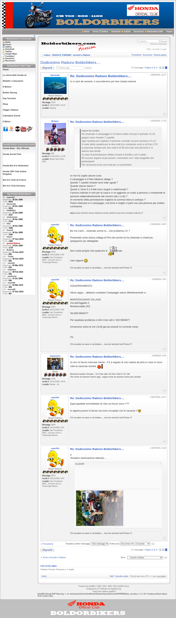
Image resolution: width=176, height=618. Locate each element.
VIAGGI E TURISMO (61, 55)
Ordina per (121, 544)
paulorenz (12, 276)
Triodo (11, 256)
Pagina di (151, 67)
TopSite (127, 31)
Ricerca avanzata (159, 44)
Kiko (9, 224)
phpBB (92, 586)
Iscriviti (156, 49)
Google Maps (11, 54)
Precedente (136, 55)
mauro (9, 237)
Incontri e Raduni (81, 55)
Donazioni (9, 58)
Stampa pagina (160, 55)
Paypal (169, 31)
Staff (111, 576)
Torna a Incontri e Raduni (54, 557)
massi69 (11, 283)
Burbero (10, 250)
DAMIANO (11, 211)
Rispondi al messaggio (47, 68)
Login (164, 49)
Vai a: (123, 557)
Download (116, 31)
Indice (47, 55)
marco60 (11, 289)
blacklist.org (116, 589)
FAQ (149, 49)
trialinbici (12, 270)
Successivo (147, 55)
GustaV (10, 230)
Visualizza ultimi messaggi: (86, 544)
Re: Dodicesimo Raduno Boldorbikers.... (100, 76)
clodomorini (12, 217)
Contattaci (9, 56)
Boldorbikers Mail (155, 31)
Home (86, 31)
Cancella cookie (121, 576)
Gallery (105, 31)
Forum (95, 31)
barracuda (11, 204)
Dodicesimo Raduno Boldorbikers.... (70, 62)
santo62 (11, 263)
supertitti (11, 197)
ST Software (102, 589)
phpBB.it (112, 591)
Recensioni (139, 31)
